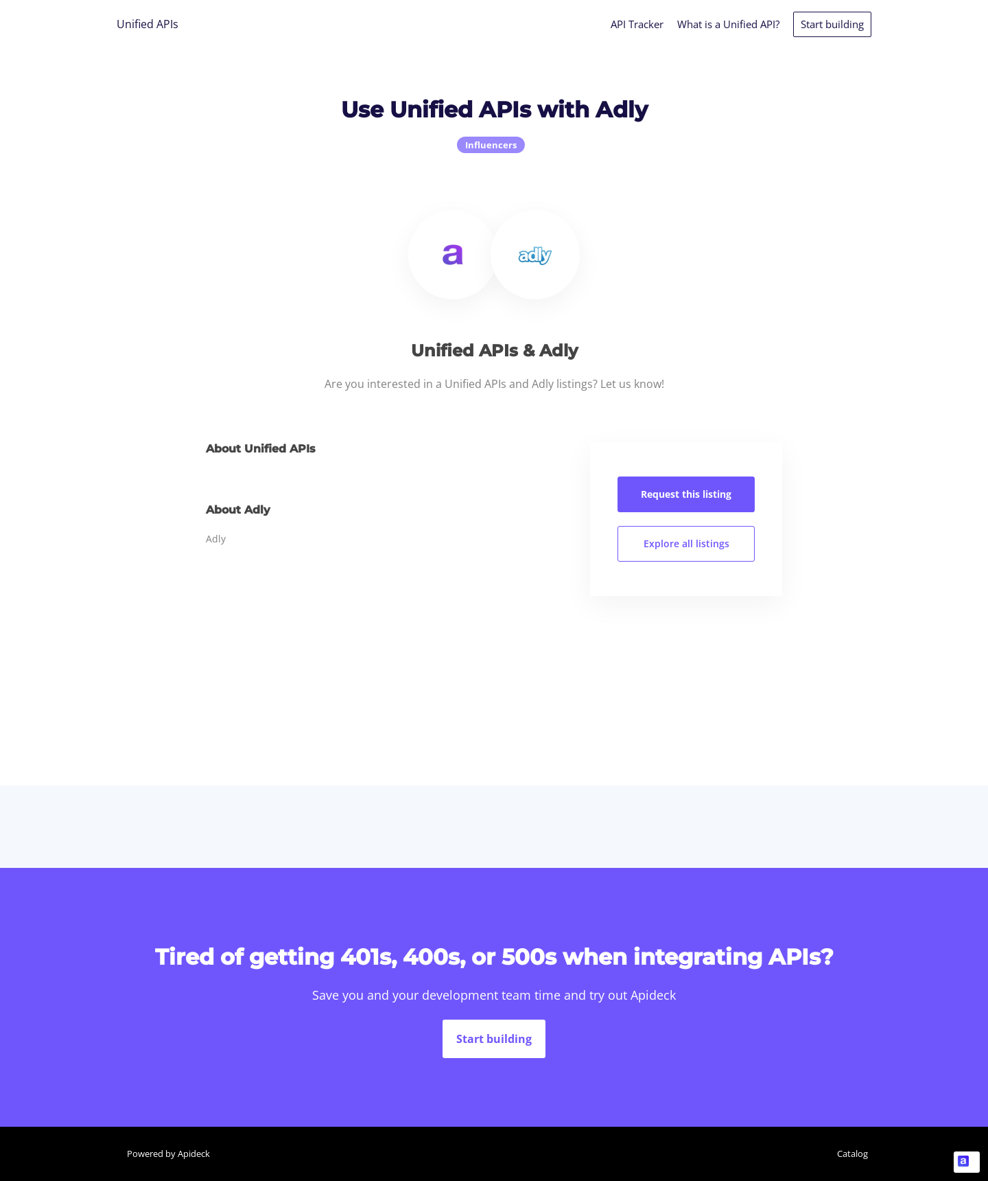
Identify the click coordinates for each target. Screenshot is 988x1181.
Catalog (852, 1153)
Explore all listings (686, 543)
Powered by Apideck (168, 1153)
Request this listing (686, 494)
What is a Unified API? (728, 24)
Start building (832, 24)
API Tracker (637, 24)
